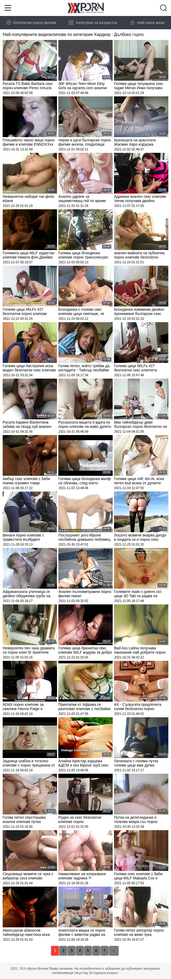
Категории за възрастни (93, 23)
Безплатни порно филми (31, 23)
